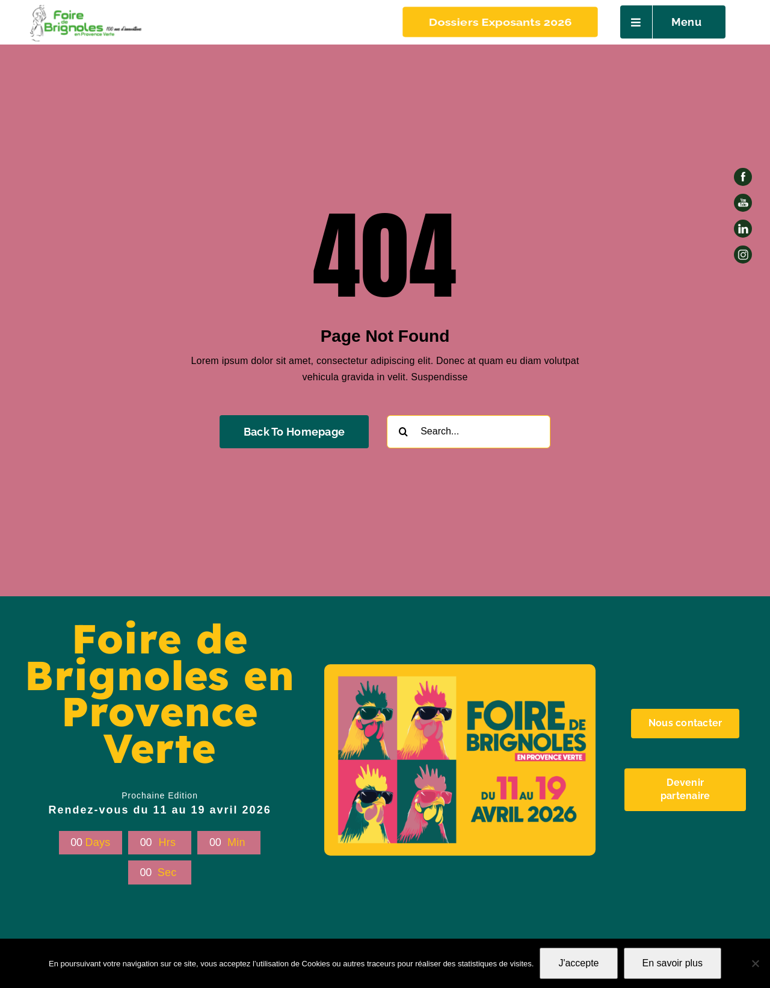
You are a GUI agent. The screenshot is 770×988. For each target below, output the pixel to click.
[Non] (755, 963)
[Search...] (468, 431)
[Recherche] (403, 431)
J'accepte (578, 963)
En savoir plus (672, 963)
